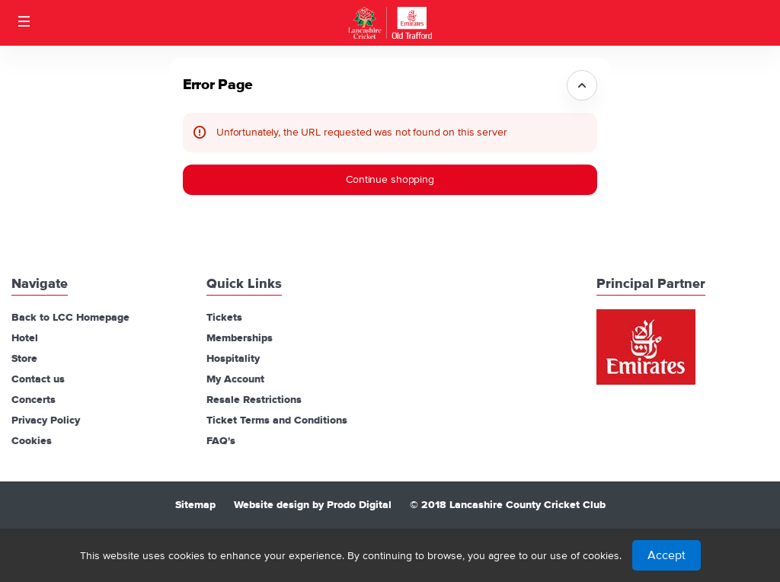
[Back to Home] (390, 23)
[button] (24, 21)
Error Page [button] (218, 84)
